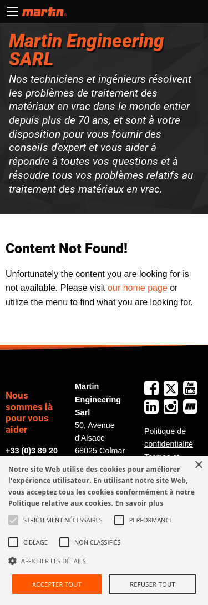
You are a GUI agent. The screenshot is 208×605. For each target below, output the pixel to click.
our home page (138, 288)
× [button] (198, 465)
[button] (104, 560)
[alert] (104, 530)
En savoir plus (139, 503)
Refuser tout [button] (152, 584)
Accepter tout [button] (57, 584)
